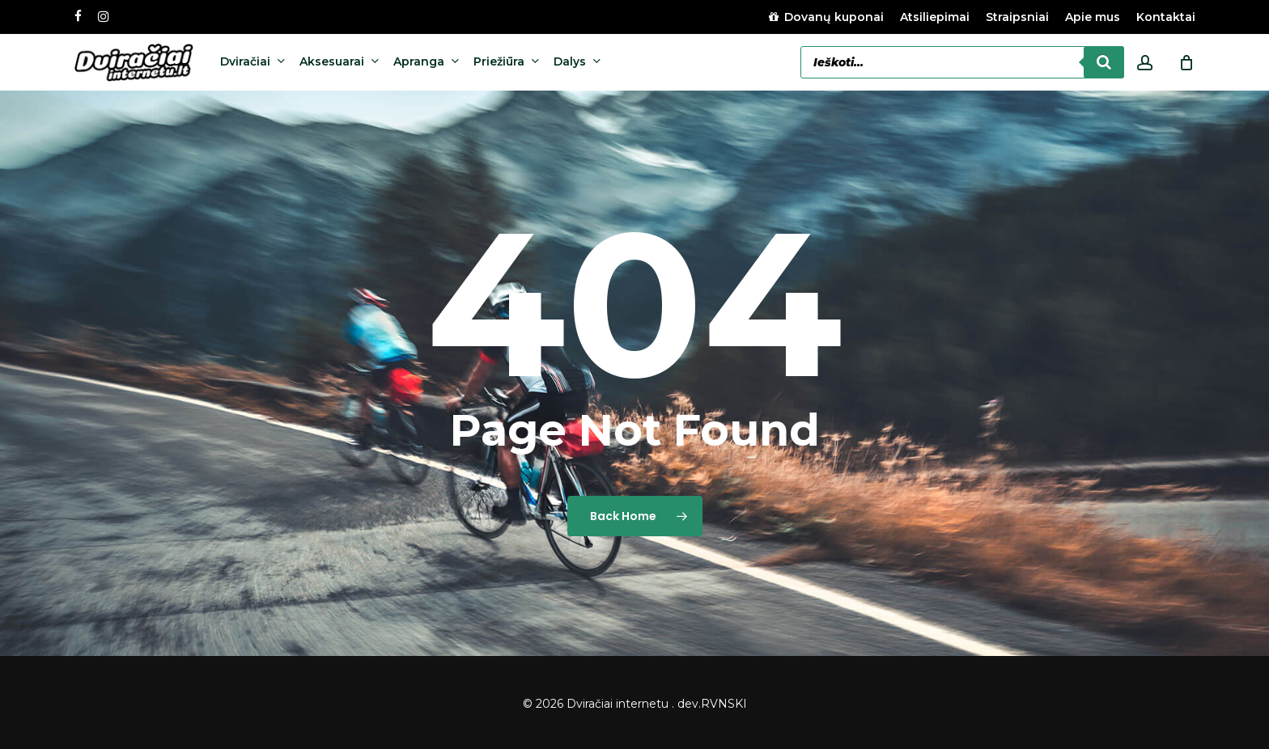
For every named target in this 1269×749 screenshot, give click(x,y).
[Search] (1104, 62)
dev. (689, 703)
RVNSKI (724, 703)
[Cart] (1186, 62)
